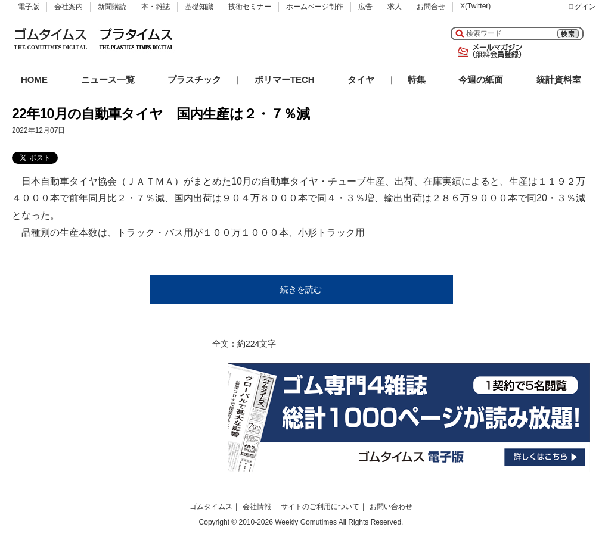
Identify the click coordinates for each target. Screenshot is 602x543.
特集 (417, 79)
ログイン (581, 6)
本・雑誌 (155, 6)
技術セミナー (249, 6)
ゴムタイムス (211, 507)
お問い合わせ (391, 507)
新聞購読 (112, 6)
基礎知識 (199, 6)
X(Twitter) (475, 6)
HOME (34, 79)
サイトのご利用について (320, 507)
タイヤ (360, 79)
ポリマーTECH (285, 79)
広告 (365, 6)
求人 (394, 6)
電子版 (28, 6)
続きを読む (301, 289)
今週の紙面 (480, 79)
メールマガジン (487, 51)
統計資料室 (558, 79)
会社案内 (68, 6)
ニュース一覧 (108, 79)
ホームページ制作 (314, 6)
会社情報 (257, 507)
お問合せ (431, 6)
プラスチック (194, 79)
